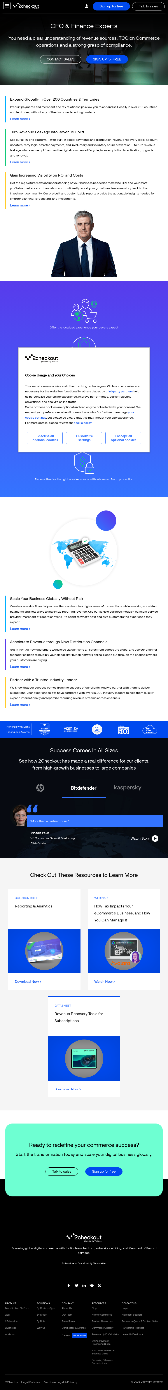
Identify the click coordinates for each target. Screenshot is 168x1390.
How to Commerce (102, 1314)
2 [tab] (71, 854)
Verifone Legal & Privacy (60, 1382)
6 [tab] (97, 854)
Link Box (44, 939)
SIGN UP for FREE (107, 59)
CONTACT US (129, 1303)
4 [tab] (84, 854)
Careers (74, 1335)
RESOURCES (99, 1303)
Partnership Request (133, 1327)
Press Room (68, 1321)
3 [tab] (77, 854)
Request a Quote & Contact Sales (140, 1321)
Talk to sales (148, 6)
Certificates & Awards (74, 1327)
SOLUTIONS (43, 1303)
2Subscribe (11, 1321)
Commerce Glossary (103, 1327)
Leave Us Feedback (132, 1334)
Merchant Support (132, 1314)
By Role (41, 1321)
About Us (67, 1308)
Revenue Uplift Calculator (105, 1334)
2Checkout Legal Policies (22, 1382)
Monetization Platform (17, 1308)
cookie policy (83, 423)
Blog (94, 1308)
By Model (42, 1314)
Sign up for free (111, 6)
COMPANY (68, 1303)
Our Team (67, 1314)
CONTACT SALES (60, 59)
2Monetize (10, 1327)
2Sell (7, 1314)
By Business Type (46, 1308)
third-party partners (119, 391)
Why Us (41, 1327)
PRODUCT (10, 1303)
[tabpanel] (84, 788)
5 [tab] (90, 854)
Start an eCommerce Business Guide (103, 1352)
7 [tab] (104, 854)
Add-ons (9, 1334)
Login (125, 1308)
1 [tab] (64, 854)
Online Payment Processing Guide (101, 1342)
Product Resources (102, 1321)
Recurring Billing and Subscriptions (103, 1362)
